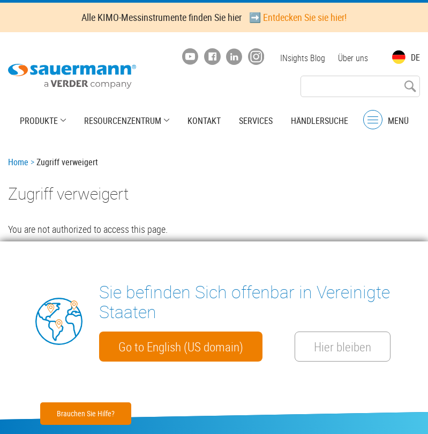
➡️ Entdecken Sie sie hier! (298, 17)
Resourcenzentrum (122, 121)
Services (256, 121)
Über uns (353, 58)
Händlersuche (319, 121)
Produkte (39, 121)
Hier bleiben (342, 346)
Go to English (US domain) (180, 346)
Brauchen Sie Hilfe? (86, 413)
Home (18, 162)
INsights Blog (302, 58)
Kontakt (204, 121)
